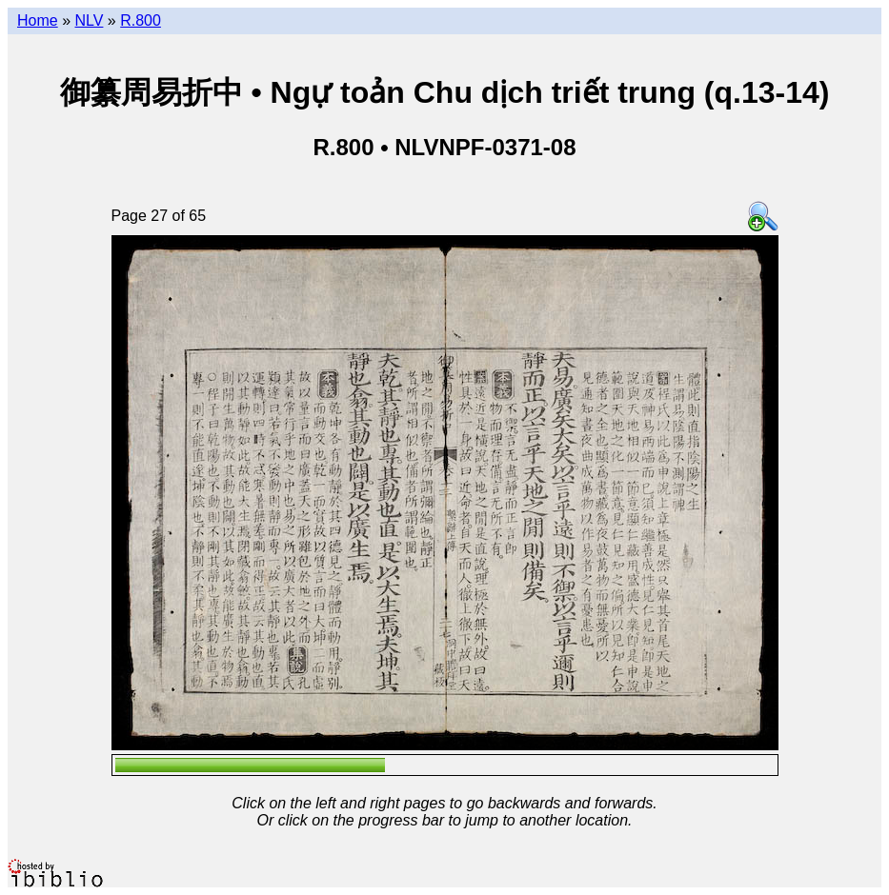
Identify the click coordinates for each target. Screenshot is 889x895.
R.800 (140, 20)
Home (37, 20)
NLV (88, 20)
